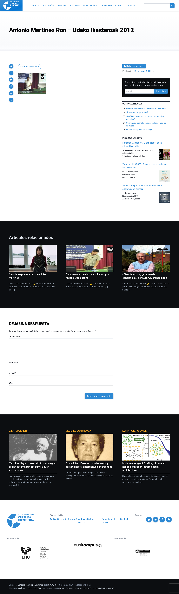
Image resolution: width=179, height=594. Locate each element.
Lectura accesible (29, 66)
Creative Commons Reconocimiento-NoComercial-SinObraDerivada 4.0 (86, 588)
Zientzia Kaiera (18, 430)
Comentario (15, 336)
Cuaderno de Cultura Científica (29, 588)
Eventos (72, 519)
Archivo (53, 519)
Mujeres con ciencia (78, 430)
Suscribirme (161, 91)
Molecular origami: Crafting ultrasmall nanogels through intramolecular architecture (143, 467)
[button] (11, 66)
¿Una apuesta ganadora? (137, 112)
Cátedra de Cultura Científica (85, 521)
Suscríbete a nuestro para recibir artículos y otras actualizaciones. (145, 83)
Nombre (13, 362)
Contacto (124, 519)
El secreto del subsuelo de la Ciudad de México (146, 108)
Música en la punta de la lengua (140, 130)
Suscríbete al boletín (108, 521)
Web (11, 383)
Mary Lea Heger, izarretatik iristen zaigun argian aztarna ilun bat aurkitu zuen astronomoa (32, 467)
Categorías (62, 519)
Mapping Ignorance (134, 430)
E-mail (12, 373)
